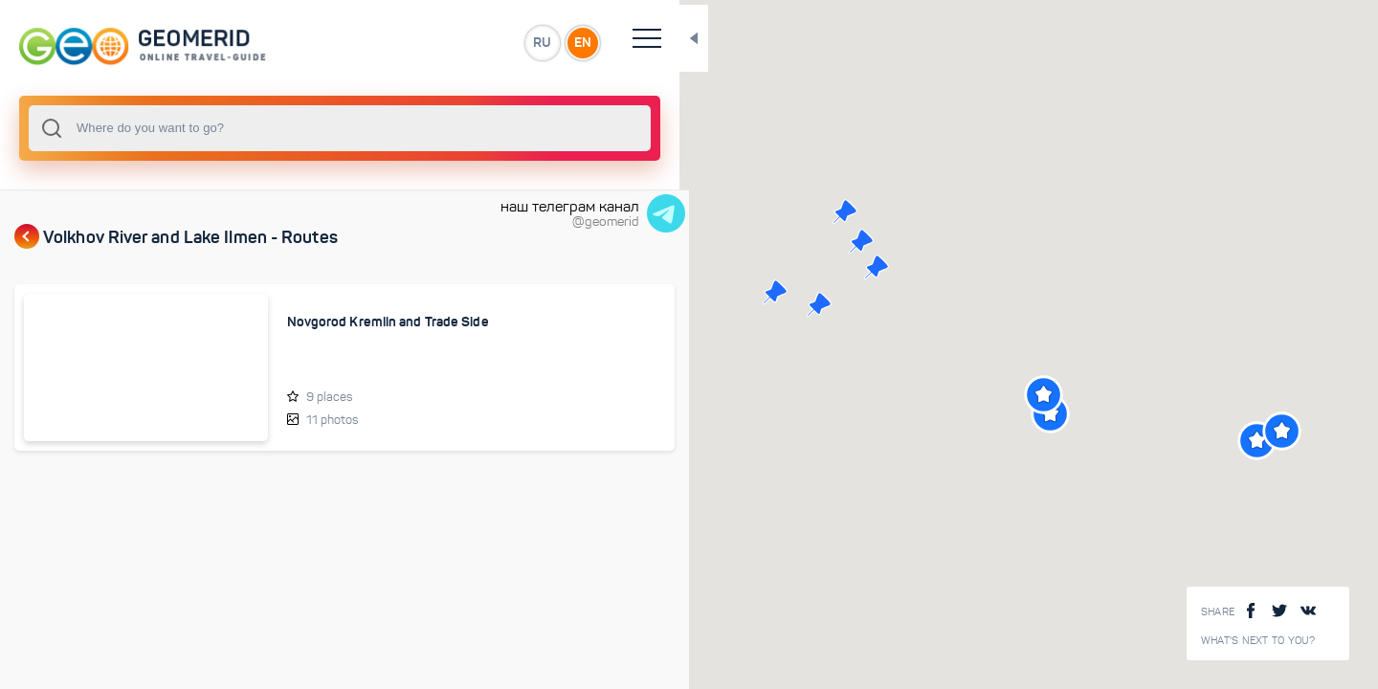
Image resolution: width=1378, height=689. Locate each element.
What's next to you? (1258, 640)
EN (420, 42)
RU (379, 42)
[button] (780, 241)
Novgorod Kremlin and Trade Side (311, 330)
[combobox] (258, 128)
